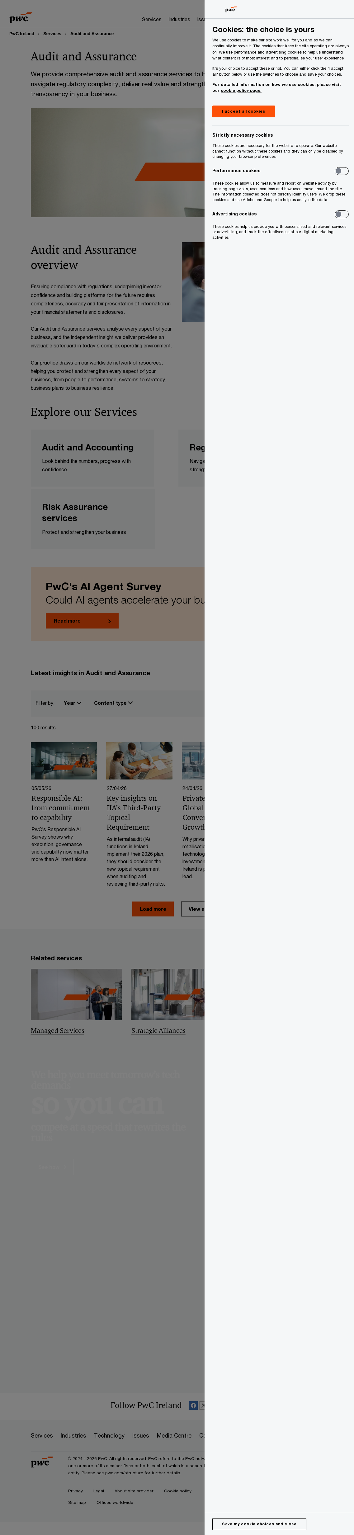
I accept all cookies (243, 111)
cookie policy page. (241, 90)
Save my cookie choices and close (259, 1524)
